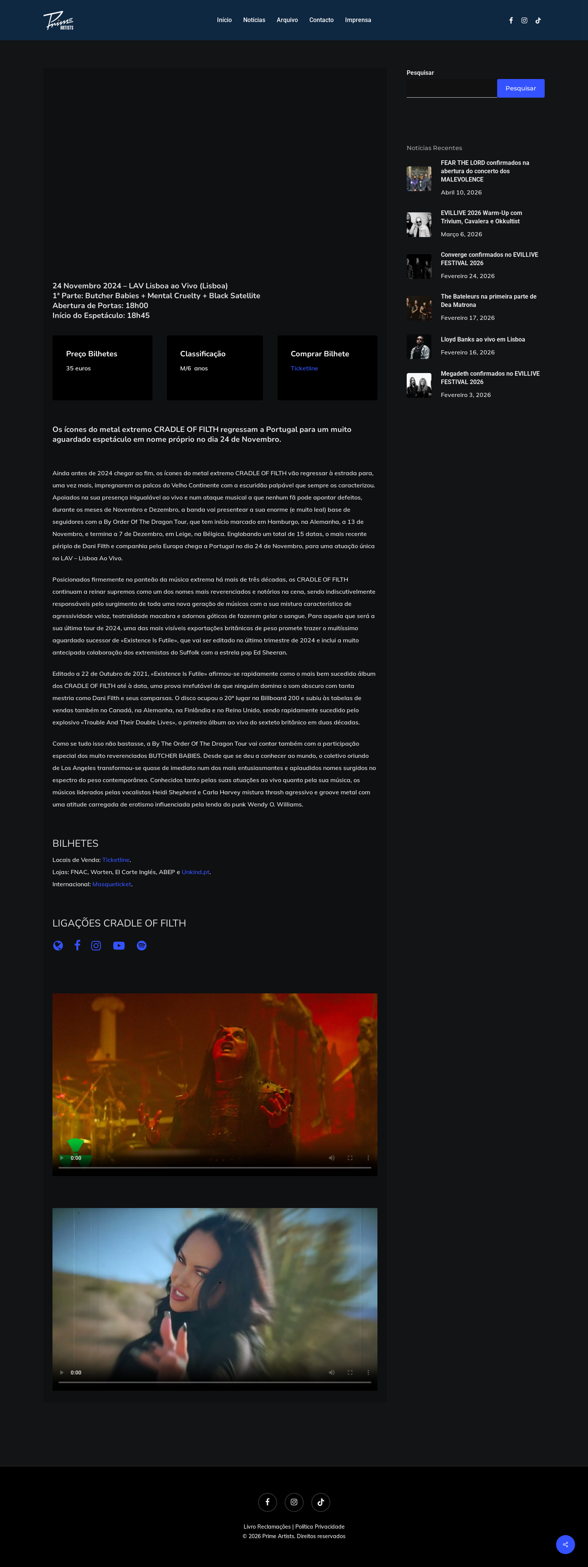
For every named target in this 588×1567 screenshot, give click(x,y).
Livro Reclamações (267, 1526)
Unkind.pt (195, 872)
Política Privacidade (320, 1526)
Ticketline (304, 368)
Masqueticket (111, 884)
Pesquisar (420, 72)
